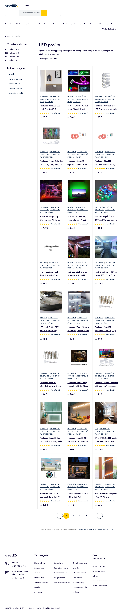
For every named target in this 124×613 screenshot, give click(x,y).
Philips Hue (44, 207)
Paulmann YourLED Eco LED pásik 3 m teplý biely (51, 440)
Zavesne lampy (39, 568)
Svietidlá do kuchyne (100, 585)
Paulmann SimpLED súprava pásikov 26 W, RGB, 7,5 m (105, 163)
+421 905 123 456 (19, 566)
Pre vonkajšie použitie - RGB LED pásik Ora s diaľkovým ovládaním (50, 274)
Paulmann (44, 96)
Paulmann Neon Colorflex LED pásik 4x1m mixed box (106, 384)
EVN (96, 429)
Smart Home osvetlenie (62, 582)
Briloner (70, 96)
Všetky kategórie (108, 29)
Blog (52, 608)
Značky (38, 608)
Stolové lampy (39, 577)
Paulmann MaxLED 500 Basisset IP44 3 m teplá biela (77, 440)
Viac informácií (55, 113)
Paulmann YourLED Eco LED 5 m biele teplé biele (106, 107)
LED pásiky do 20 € (12, 53)
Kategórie (46, 608)
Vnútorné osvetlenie (24, 23)
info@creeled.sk (18, 578)
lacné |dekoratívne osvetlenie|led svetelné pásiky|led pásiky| (94, 529)
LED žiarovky (38, 592)
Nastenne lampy (39, 563)
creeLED (11, 6)
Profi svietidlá (77, 577)
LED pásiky (17, 36)
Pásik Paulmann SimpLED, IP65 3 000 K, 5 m (106, 495)
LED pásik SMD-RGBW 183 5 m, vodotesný (49, 329)
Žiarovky (37, 573)
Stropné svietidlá (106, 23)
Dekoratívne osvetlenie (61, 568)
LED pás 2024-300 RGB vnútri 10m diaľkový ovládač (77, 107)
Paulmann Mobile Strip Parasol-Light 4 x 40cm (77, 384)
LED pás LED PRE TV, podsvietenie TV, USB (76, 218)
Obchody (31, 608)
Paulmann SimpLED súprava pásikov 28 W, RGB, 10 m (77, 163)
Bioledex (43, 318)
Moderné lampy (78, 582)
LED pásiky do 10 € (12, 49)
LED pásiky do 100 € (12, 60)
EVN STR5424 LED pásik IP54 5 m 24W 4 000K (106, 440)
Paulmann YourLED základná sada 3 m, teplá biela (106, 329)
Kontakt (58, 608)
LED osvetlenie (43, 23)
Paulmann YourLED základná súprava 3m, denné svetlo (49, 384)
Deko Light (99, 262)
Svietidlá (8, 23)
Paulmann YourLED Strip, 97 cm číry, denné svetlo (78, 329)
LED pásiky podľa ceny (16, 44)
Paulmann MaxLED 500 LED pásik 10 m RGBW (50, 495)
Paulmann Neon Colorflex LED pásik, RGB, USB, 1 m (51, 163)
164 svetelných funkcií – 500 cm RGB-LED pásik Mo (106, 218)
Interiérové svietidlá (79, 573)
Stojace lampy (59, 563)
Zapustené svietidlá (60, 573)
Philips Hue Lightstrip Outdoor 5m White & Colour (49, 218)
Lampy (93, 23)
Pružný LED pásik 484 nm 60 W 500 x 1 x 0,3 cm (106, 274)
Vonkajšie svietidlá (78, 23)
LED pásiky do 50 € (12, 56)
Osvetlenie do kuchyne (100, 581)
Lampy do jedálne (99, 566)
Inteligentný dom (59, 577)
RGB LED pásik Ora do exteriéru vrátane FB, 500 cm (77, 274)
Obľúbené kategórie (15, 68)
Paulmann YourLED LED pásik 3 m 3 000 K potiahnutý (50, 107)
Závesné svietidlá (60, 23)
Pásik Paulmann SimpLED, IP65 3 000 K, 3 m (78, 495)
